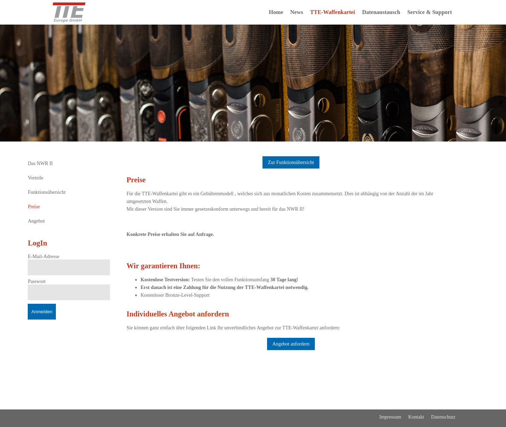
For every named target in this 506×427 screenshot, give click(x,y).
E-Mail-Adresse (43, 256)
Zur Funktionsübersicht (291, 162)
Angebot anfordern (291, 344)
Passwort (37, 281)
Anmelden (41, 311)
